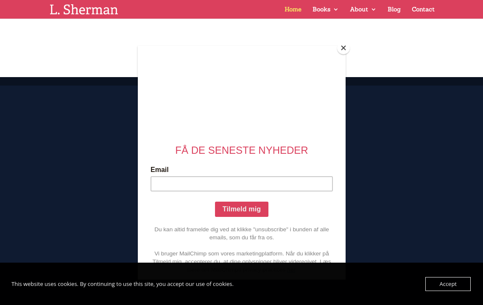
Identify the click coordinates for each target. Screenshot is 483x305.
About (359, 9)
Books (321, 9)
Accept (448, 284)
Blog (394, 9)
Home (293, 9)
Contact (423, 9)
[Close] (343, 48)
